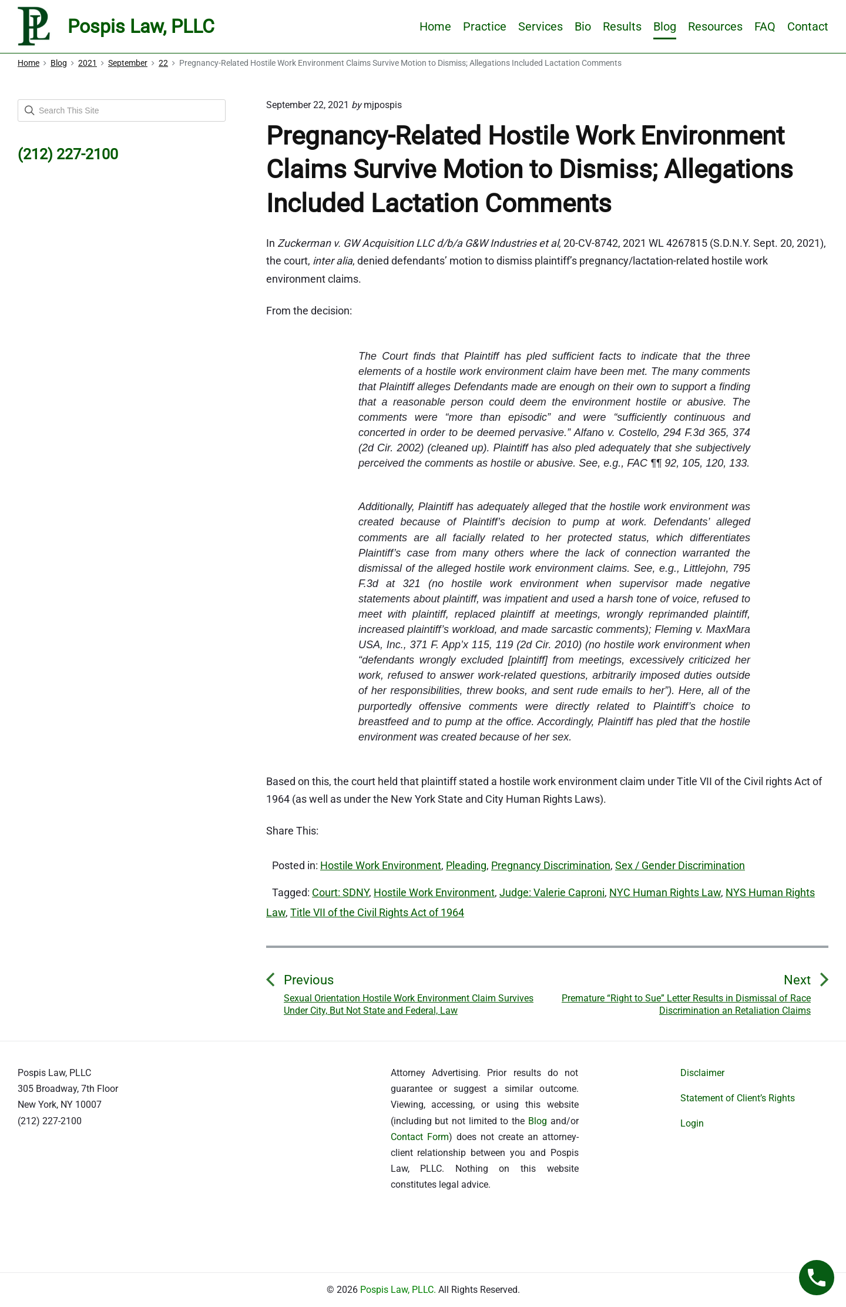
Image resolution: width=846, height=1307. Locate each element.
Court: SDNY (340, 892)
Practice (484, 26)
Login (692, 1123)
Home (435, 26)
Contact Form (420, 1136)
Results (622, 26)
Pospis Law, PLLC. (399, 1289)
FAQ (765, 26)
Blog (664, 26)
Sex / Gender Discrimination (680, 865)
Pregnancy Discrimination (550, 865)
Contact (807, 26)
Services (540, 26)
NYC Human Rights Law (665, 892)
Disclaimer (702, 1072)
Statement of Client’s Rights (737, 1098)
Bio (583, 26)
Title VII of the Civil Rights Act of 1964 (377, 912)
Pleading (466, 865)
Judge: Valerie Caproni (552, 892)
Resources (715, 26)
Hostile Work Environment (380, 865)
